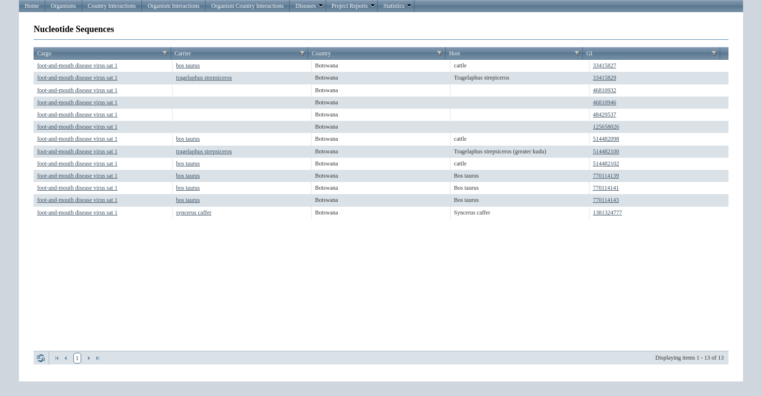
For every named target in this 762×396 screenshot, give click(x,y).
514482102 (606, 163)
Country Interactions (111, 5)
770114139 (606, 175)
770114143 (606, 200)
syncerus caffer (193, 212)
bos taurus (188, 65)
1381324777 (607, 212)
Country (321, 53)
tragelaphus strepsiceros (204, 77)
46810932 (604, 90)
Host (454, 53)
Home (32, 5)
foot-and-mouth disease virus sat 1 (77, 65)
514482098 (606, 138)
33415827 (604, 65)
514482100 (606, 151)
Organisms (63, 5)
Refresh (41, 358)
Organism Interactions (174, 5)
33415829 (604, 77)
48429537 (604, 114)
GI (589, 53)
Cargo (44, 53)
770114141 (606, 187)
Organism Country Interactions (247, 5)
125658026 (606, 126)
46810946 (604, 102)
